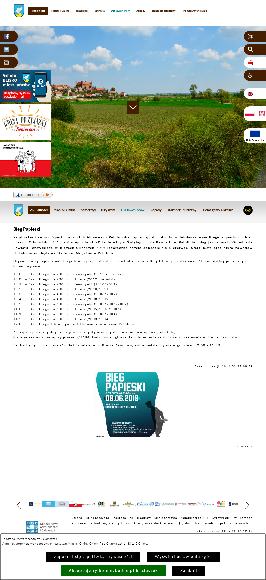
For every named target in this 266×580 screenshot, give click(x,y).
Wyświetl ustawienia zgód (183, 557)
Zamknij (188, 571)
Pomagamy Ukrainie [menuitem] (195, 10)
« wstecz (245, 446)
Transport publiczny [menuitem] (163, 10)
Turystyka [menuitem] (99, 10)
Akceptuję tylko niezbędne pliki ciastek (113, 570)
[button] (254, 36)
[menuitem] (120, 11)
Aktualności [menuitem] (38, 10)
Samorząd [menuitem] (82, 10)
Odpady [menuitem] (140, 10)
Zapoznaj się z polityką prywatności (93, 557)
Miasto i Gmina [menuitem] (60, 10)
